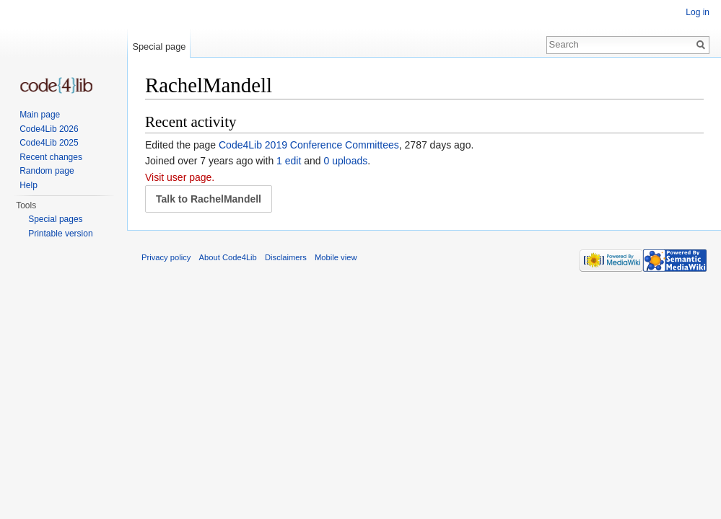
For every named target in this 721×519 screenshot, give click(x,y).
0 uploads (346, 161)
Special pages (55, 219)
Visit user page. (179, 177)
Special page (158, 46)
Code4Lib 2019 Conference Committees (309, 145)
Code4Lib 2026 (48, 129)
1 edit (288, 161)
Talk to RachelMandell (208, 199)
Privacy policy (166, 257)
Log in (697, 12)
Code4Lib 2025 (48, 143)
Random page (46, 171)
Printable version (60, 234)
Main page (39, 115)
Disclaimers (286, 257)
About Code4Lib (228, 257)
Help (28, 185)
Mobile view (336, 257)
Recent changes (50, 157)
